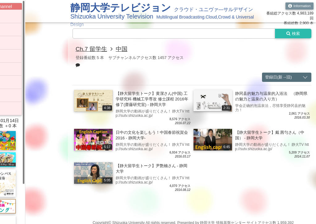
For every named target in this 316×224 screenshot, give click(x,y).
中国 (124, 49)
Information (298, 6)
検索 (292, 33)
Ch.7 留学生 (92, 49)
